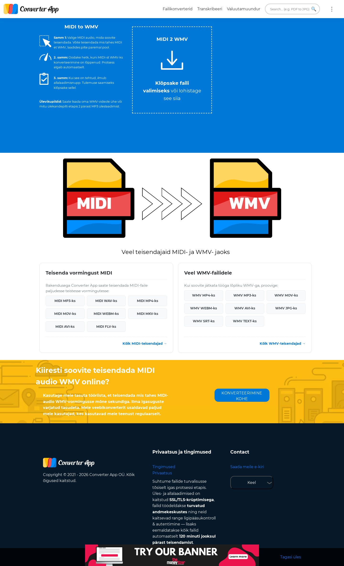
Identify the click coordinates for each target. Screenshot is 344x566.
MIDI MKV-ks (147, 314)
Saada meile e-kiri (247, 467)
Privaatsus (162, 473)
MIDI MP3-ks (64, 301)
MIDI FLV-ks (106, 326)
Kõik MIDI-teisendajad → (145, 343)
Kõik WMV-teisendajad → (283, 343)
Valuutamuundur (243, 9)
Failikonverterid (178, 9)
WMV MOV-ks (286, 295)
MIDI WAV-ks (106, 301)
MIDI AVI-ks (65, 326)
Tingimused (163, 467)
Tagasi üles (290, 557)
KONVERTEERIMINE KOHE (241, 396)
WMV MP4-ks (203, 295)
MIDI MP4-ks (147, 301)
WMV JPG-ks (286, 308)
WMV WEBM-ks (203, 308)
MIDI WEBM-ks (106, 314)
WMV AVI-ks (244, 308)
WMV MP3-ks (244, 295)
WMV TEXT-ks (245, 321)
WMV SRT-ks (204, 321)
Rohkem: (332, 9)
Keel (251, 482)
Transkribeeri (209, 9)
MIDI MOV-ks (65, 314)
